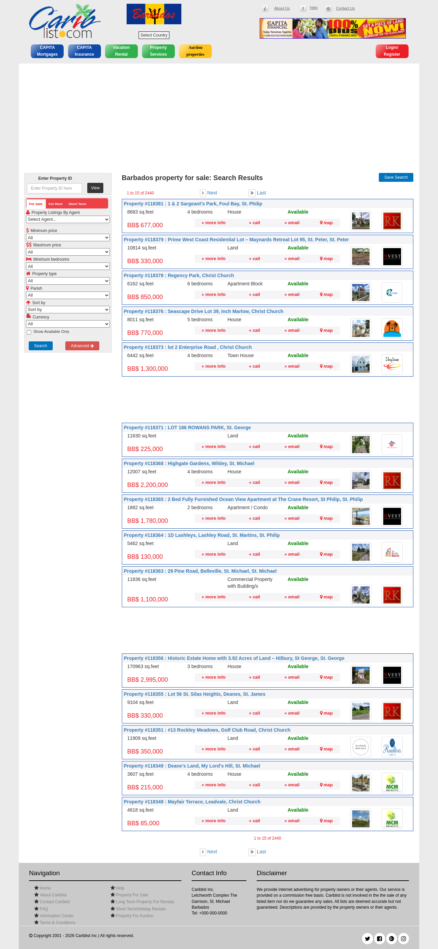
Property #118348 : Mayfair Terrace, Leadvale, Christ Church (192, 801)
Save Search (396, 177)
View (95, 188)
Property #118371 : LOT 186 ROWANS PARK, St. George (187, 427)
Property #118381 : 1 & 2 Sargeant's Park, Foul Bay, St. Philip (193, 203)
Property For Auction (134, 915)
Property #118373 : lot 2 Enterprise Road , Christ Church (188, 347)
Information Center (56, 915)
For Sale (35, 204)
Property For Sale (131, 895)
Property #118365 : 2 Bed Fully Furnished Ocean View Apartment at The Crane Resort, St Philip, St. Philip (243, 499)
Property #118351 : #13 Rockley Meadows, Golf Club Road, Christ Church (207, 730)
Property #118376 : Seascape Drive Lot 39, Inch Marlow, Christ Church (203, 311)
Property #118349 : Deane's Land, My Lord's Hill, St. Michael (192, 766)
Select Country (154, 35)
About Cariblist (53, 895)
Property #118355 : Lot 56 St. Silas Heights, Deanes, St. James (195, 694)
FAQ (43, 909)
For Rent (55, 204)
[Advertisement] (219, 115)
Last (261, 192)
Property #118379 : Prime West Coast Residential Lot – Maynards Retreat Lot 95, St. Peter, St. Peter (236, 239)
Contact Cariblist (54, 901)
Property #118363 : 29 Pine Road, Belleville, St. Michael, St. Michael (200, 571)
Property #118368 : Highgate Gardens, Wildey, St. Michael (189, 463)
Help (120, 888)
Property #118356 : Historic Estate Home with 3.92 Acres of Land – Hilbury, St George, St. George (234, 658)
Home (45, 888)
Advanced (82, 345)
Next (212, 192)
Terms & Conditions (57, 922)
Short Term (77, 204)
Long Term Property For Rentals (145, 901)
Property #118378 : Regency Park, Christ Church (179, 275)
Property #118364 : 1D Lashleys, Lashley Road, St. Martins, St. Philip (202, 535)
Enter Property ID (55, 178)
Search (40, 345)
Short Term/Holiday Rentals (140, 909)
